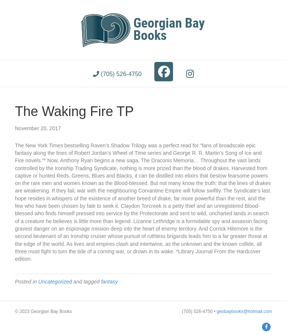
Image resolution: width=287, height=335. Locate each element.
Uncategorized (55, 282)
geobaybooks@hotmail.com (244, 311)
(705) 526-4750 (117, 74)
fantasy (109, 282)
